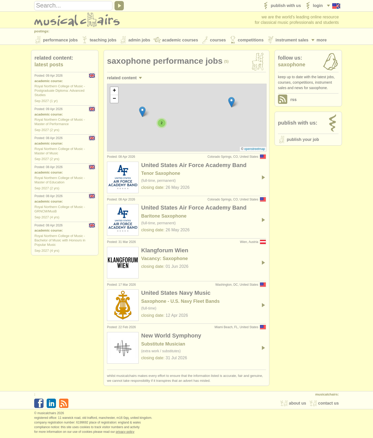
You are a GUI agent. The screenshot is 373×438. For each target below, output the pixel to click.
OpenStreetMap (254, 150)
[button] (231, 103)
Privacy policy (125, 432)
